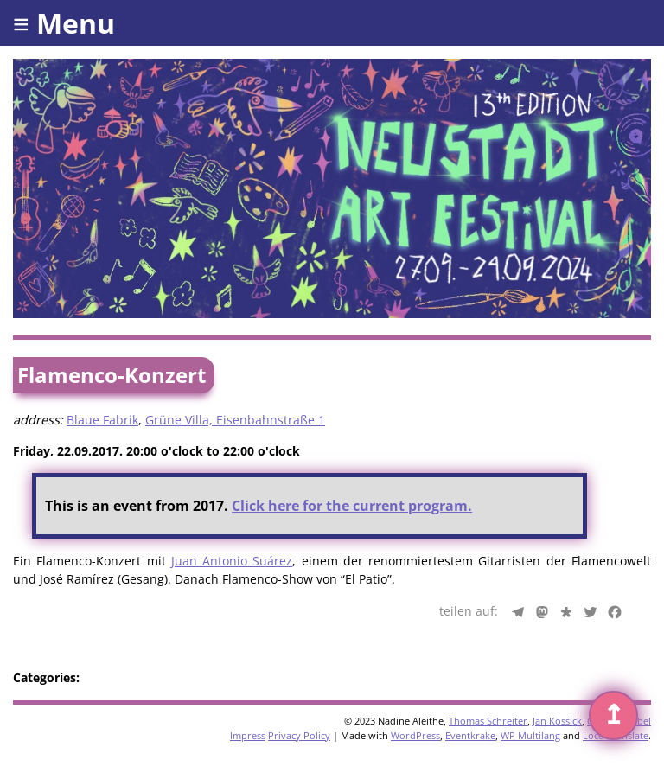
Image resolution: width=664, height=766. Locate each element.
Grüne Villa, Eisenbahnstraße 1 (235, 420)
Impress (247, 735)
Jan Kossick (557, 720)
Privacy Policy (299, 735)
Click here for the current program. (352, 505)
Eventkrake (470, 735)
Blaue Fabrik (102, 420)
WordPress (415, 735)
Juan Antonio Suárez (232, 560)
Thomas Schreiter (488, 720)
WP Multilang (530, 735)
